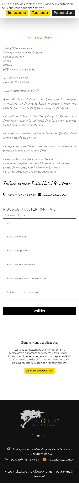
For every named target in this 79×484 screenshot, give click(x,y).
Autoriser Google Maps (39, 371)
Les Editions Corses (40, 473)
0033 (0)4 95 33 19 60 (22, 461)
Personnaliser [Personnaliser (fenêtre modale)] (63, 12)
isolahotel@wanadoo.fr (58, 461)
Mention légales (64, 473)
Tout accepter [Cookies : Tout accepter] (17, 12)
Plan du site (39, 477)
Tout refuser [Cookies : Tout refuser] (40, 12)
